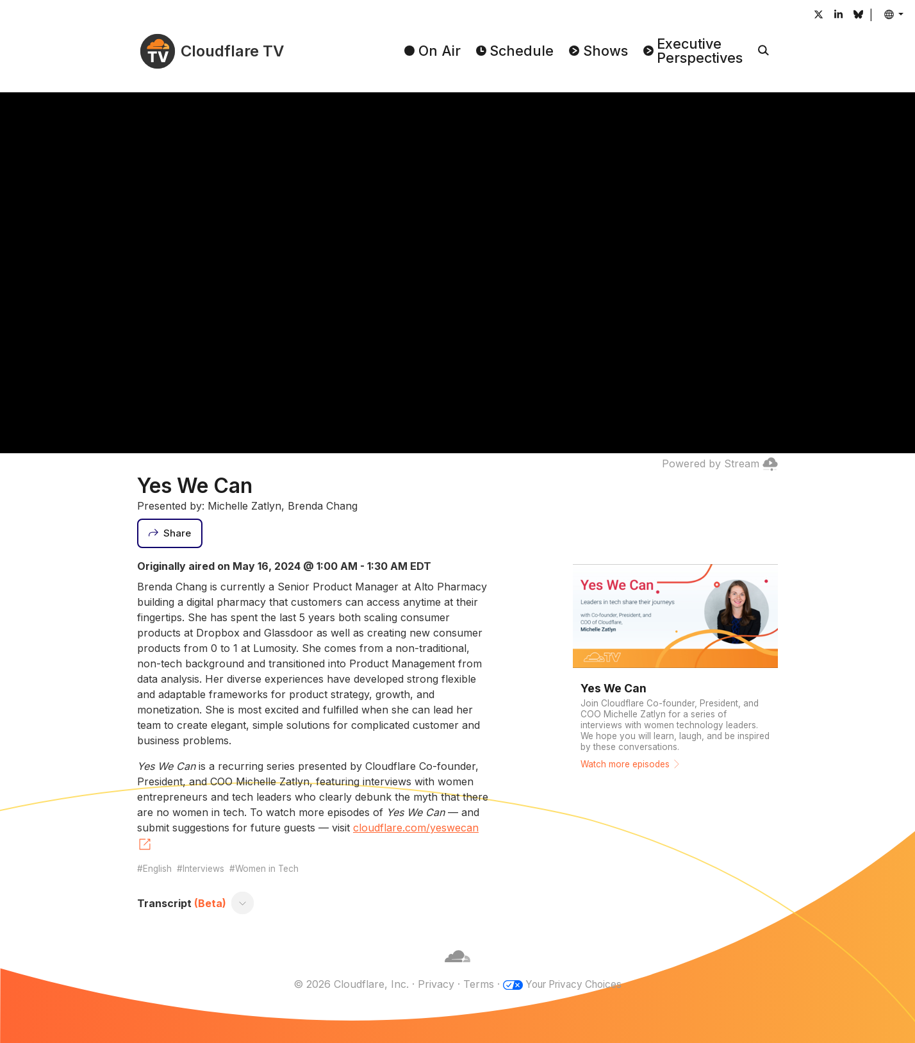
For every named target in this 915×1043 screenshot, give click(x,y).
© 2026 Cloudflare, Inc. (346, 984)
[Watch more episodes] (675, 668)
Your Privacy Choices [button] (573, 984)
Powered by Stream (720, 463)
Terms (474, 984)
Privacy (431, 984)
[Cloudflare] (457, 968)
